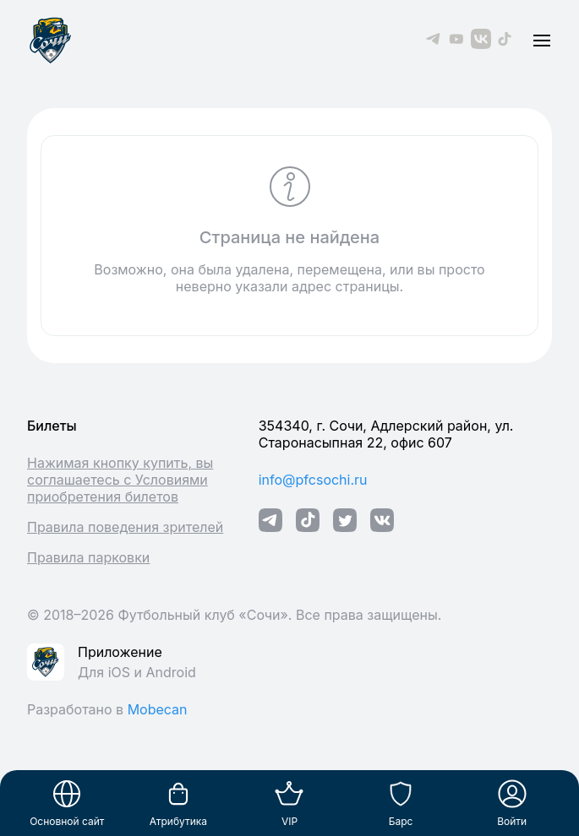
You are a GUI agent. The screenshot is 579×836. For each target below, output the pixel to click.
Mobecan (158, 709)
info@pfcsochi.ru (313, 479)
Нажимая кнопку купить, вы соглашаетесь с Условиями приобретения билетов (120, 479)
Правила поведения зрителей (125, 526)
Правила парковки (88, 557)
